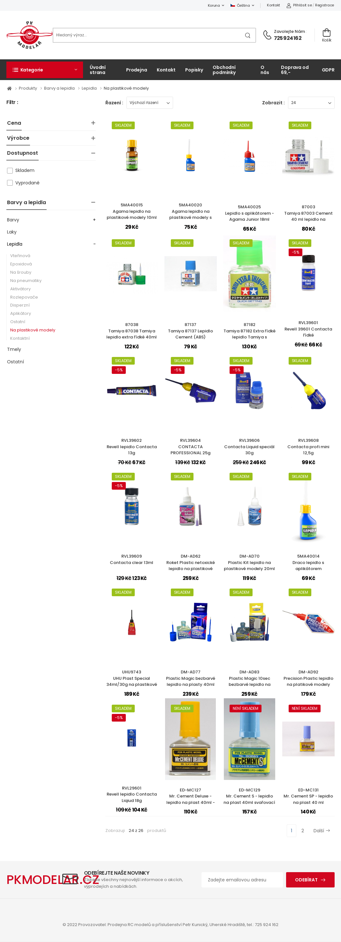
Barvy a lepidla (60, 88)
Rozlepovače (24, 297)
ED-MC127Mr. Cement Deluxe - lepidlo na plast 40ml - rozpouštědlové (190, 799)
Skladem (24, 170)
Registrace (324, 5)
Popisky (194, 70)
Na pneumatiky (26, 281)
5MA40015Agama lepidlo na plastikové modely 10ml (132, 211)
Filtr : (12, 102)
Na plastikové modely (126, 88)
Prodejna (136, 70)
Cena (14, 123)
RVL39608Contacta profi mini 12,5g (308, 446)
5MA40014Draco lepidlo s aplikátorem (308, 562)
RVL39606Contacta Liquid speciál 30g (249, 446)
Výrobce (18, 138)
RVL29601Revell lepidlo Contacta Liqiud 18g (132, 794)
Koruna (214, 5)
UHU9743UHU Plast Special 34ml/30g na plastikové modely (131, 681)
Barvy (13, 220)
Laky (12, 232)
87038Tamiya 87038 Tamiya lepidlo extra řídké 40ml (131, 331)
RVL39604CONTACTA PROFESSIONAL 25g (190, 446)
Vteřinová (20, 256)
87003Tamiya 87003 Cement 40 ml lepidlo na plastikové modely (308, 216)
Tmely (14, 349)
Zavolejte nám (289, 31)
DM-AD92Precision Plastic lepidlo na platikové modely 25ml (308, 681)
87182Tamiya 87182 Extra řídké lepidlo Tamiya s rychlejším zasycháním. (250, 334)
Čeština (240, 5)
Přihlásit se (299, 5)
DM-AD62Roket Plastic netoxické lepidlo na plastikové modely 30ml (190, 565)
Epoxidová (21, 264)
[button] (44, 70)
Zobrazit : (273, 103)
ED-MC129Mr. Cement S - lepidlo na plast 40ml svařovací (249, 796)
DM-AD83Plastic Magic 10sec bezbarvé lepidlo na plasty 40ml (249, 681)
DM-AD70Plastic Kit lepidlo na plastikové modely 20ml (249, 562)
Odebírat (306, 880)
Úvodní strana (98, 69)
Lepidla (90, 88)
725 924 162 (287, 38)
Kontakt (273, 5)
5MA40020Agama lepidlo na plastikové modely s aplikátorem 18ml (190, 214)
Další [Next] (322, 830)
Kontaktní (20, 338)
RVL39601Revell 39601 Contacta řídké (308, 329)
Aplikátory (20, 313)
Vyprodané (27, 183)
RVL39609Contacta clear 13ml (131, 559)
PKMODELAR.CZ (52, 879)
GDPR (328, 70)
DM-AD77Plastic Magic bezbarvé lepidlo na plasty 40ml (190, 678)
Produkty (28, 88)
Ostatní (17, 322)
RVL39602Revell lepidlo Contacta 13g (132, 446)
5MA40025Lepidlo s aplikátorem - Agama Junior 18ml (249, 213)
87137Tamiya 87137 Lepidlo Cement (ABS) (190, 331)
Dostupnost (22, 153)
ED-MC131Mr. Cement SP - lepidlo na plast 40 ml (308, 796)
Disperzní (20, 305)
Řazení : (114, 103)
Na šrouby (20, 272)
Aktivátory (20, 289)
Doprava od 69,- (295, 69)
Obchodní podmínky (224, 69)
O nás (265, 69)
